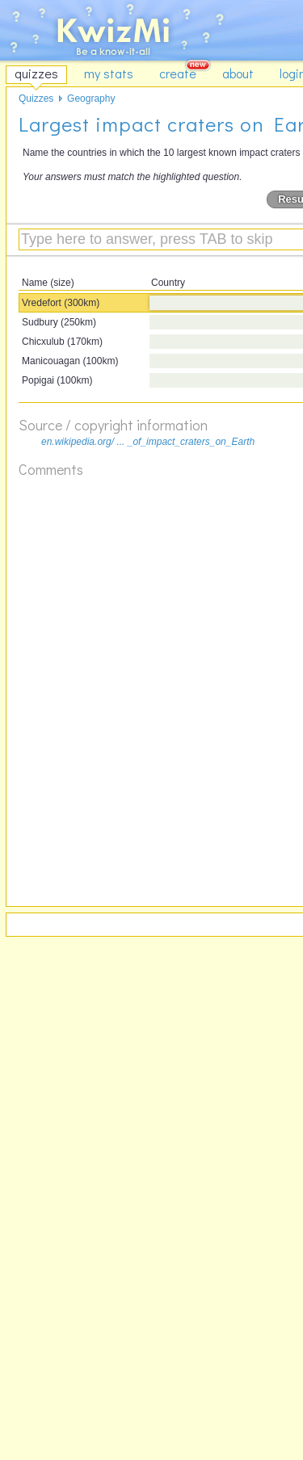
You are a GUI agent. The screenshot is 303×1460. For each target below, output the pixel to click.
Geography (91, 98)
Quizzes (36, 98)
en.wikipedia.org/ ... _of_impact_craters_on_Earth (148, 441)
